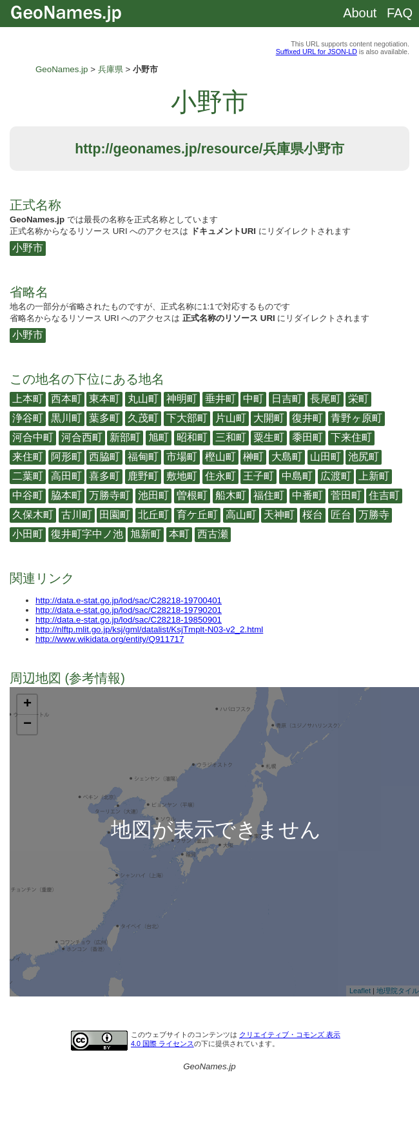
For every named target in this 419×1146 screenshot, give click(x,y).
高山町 (241, 514)
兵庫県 (110, 69)
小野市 (27, 247)
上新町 (373, 476)
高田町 (66, 476)
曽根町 (192, 495)
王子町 (258, 476)
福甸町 (143, 456)
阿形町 (66, 456)
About (359, 13)
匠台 (341, 514)
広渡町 (335, 476)
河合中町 (33, 437)
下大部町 (187, 418)
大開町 (268, 418)
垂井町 (220, 398)
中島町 (297, 476)
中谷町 (27, 495)
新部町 (125, 437)
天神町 (279, 514)
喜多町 (104, 476)
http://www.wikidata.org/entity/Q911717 (109, 639)
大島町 (286, 456)
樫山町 (220, 456)
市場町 (181, 456)
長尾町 (325, 398)
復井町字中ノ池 (87, 534)
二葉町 (27, 476)
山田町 (325, 456)
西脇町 (104, 456)
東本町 (104, 398)
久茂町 (143, 418)
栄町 (358, 398)
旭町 (158, 437)
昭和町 (192, 437)
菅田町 (346, 495)
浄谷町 (27, 418)
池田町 (153, 495)
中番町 (307, 495)
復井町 (307, 418)
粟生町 (268, 437)
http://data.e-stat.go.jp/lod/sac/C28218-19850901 (128, 620)
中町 (253, 398)
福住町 (268, 495)
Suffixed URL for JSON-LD (316, 51)
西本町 (66, 398)
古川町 (76, 514)
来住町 (27, 456)
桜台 (312, 514)
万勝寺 (373, 514)
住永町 (220, 476)
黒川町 (66, 418)
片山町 (230, 418)
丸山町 (143, 398)
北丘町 (153, 514)
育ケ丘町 (197, 514)
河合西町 (81, 437)
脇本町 (66, 495)
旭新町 (145, 534)
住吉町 (384, 495)
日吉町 (286, 398)
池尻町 (363, 456)
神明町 (181, 398)
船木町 (230, 495)
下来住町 (351, 437)
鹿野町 (143, 476)
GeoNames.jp (61, 69)
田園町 (114, 514)
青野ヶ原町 (356, 418)
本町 (179, 534)
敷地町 (181, 476)
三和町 (230, 437)
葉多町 (104, 418)
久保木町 (33, 514)
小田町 (27, 534)
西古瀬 (212, 534)
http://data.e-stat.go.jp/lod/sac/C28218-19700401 (128, 600)
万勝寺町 (109, 495)
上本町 (27, 398)
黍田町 (307, 437)
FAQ (400, 13)
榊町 (253, 456)
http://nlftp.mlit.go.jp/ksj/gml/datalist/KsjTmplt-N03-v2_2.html (149, 629)
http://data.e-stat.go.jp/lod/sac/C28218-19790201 (128, 610)
